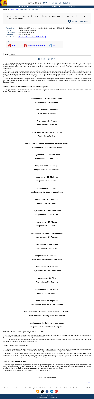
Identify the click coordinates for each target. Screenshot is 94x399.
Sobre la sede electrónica (16, 388)
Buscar (18, 9)
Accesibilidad (39, 388)
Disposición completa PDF (36, 45)
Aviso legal (32, 388)
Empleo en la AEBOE (85, 388)
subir (88, 383)
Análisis (12, 54)
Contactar (6, 388)
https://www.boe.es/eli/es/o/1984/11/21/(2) (32, 37)
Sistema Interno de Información (63, 388)
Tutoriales (75, 388)
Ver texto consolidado (80, 21)
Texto (6, 54)
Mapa (26, 388)
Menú (72, 6)
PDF (13, 45)
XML (54, 45)
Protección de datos (49, 388)
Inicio (12, 9)
